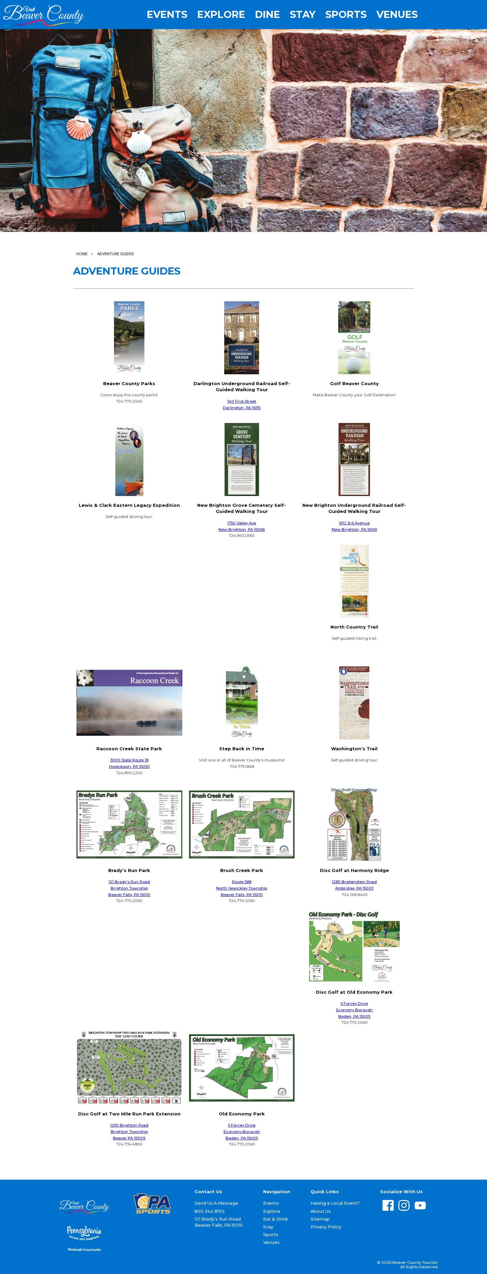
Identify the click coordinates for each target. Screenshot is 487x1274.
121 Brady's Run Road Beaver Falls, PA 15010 (218, 1222)
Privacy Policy (325, 1226)
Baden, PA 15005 (354, 1016)
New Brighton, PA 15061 (354, 529)
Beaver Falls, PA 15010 (129, 894)
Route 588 (241, 881)
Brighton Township (129, 888)
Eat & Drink (275, 1219)
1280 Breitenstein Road (354, 881)
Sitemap (320, 1219)
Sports (346, 15)
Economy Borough (354, 1010)
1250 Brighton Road (129, 1125)
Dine (267, 15)
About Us (320, 1211)
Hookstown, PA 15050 (129, 766)
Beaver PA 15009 (129, 1138)
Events (167, 15)
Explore (221, 15)
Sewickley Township (247, 888)
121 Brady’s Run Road (129, 881)
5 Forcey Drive (354, 1003)
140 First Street (241, 401)
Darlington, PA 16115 (241, 407)
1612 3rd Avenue (354, 523)
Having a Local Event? (335, 1203)
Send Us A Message (216, 1203)
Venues (397, 15)
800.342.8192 (209, 1211)
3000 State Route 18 (129, 760)
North (221, 888)
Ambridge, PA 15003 (354, 888)
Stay (303, 15)
